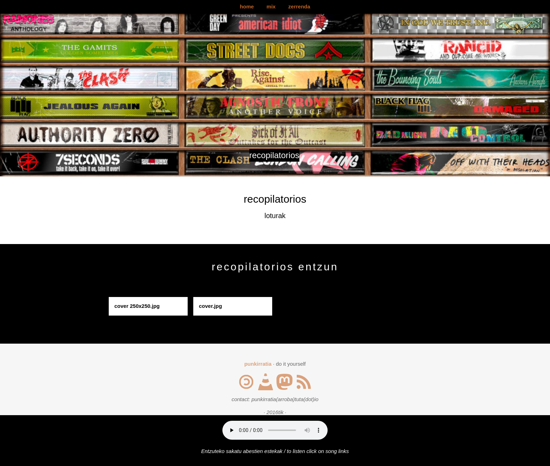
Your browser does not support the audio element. (275, 430)
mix (271, 6)
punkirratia (257, 364)
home (247, 6)
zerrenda (299, 6)
